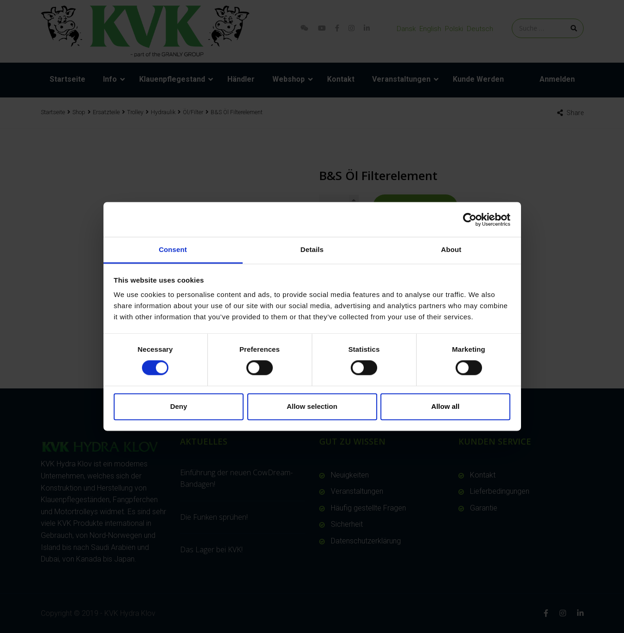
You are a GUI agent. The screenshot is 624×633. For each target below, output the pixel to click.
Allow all (445, 406)
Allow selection (312, 406)
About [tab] (451, 249)
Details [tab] (312, 249)
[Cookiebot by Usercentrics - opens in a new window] (469, 219)
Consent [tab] (173, 249)
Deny (178, 406)
